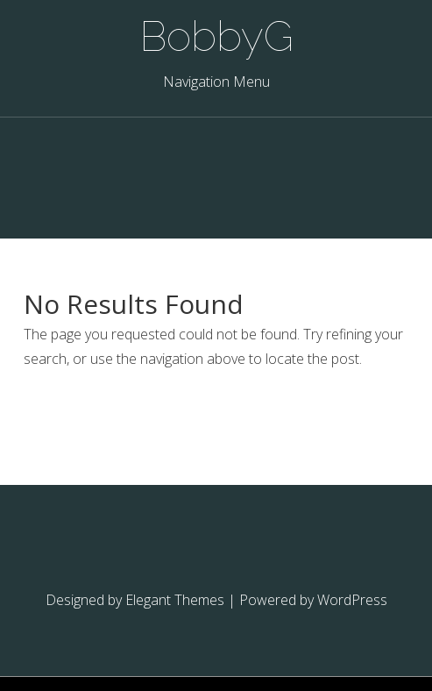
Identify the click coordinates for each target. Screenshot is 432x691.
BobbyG (216, 36)
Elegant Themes (174, 599)
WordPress (352, 599)
